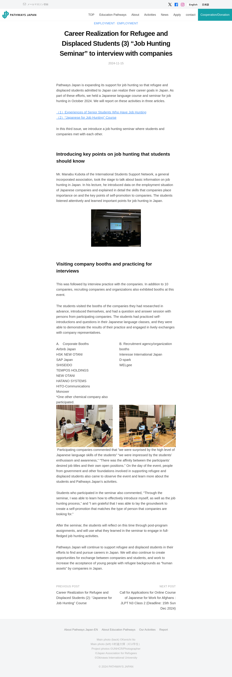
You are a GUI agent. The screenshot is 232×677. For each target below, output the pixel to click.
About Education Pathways (118, 629)
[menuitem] (193, 4)
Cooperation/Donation (215, 14)
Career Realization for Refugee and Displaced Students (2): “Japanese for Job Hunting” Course (84, 598)
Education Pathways (112, 14)
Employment (104, 23)
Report (163, 629)
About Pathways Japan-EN (81, 629)
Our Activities (147, 629)
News (164, 14)
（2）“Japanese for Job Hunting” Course (86, 117)
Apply (177, 14)
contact (190, 14)
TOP (91, 14)
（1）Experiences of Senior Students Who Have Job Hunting (101, 112)
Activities (150, 14)
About (135, 14)
